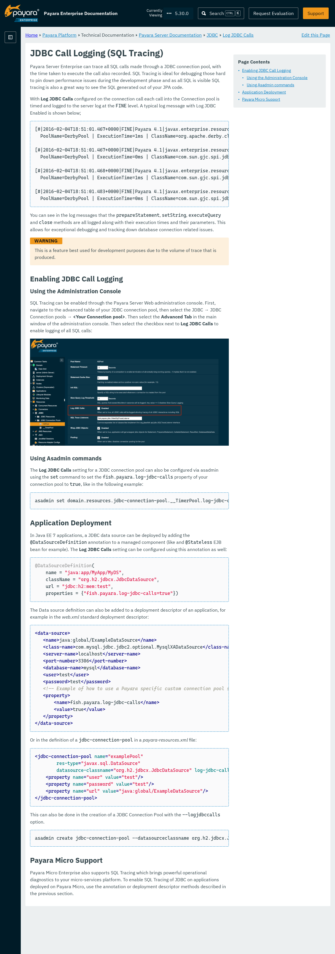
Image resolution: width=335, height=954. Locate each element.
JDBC (284, 35)
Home (103, 35)
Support (316, 13)
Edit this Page (316, 35)
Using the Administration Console (145, 93)
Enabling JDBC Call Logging (135, 85)
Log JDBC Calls (113, 41)
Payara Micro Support (130, 114)
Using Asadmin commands (139, 100)
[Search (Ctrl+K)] (221, 13)
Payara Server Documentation (242, 35)
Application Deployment (132, 107)
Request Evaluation (273, 13)
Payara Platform (22, 58)
